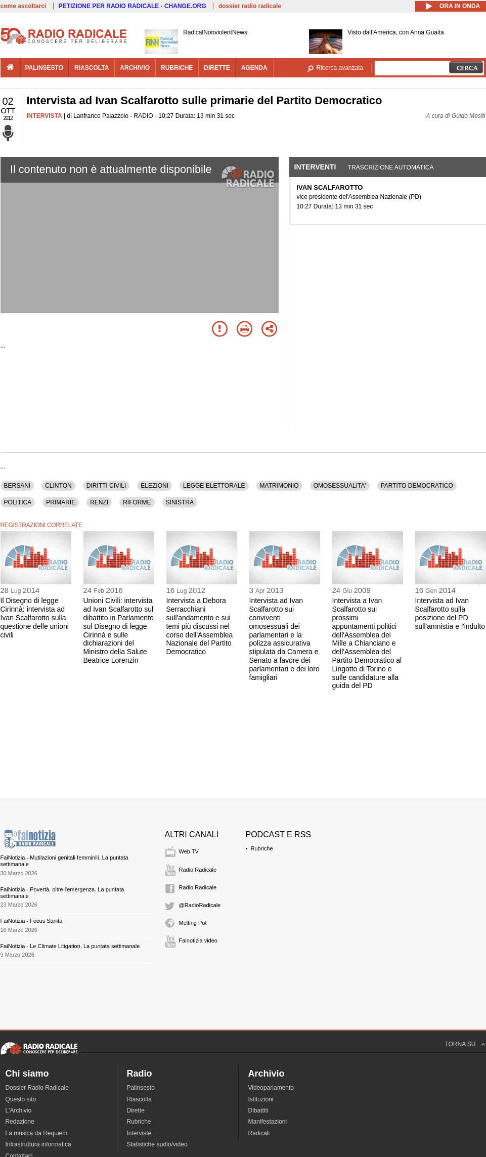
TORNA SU (460, 1044)
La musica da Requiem (37, 1133)
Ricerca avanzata (340, 67)
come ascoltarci (24, 6)
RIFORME (137, 502)
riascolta (91, 67)
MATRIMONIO (279, 485)
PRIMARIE (60, 502)
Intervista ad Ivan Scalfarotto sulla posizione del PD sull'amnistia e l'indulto (450, 613)
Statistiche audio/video (157, 1144)
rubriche (177, 67)
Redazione (20, 1121)
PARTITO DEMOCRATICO (417, 485)
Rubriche (262, 848)
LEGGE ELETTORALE (214, 485)
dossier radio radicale (249, 6)
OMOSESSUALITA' (340, 485)
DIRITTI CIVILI (106, 485)
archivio (135, 67)
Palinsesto (141, 1087)
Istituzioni (261, 1099)
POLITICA (18, 502)
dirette (217, 67)
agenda (254, 67)
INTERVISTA (44, 115)
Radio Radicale (198, 870)
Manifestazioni (267, 1121)
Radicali (259, 1133)
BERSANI (17, 485)
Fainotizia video (198, 940)
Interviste (139, 1133)
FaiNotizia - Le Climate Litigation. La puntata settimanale (70, 946)
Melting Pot (193, 923)
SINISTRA (180, 502)
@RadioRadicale (200, 905)
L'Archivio (19, 1110)
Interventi (315, 167)
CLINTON (58, 485)
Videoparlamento (271, 1087)
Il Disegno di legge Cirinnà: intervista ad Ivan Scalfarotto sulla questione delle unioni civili (35, 617)
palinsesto (44, 67)
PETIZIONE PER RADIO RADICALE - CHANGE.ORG (132, 6)
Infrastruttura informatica (38, 1144)
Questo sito (21, 1099)
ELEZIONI (154, 485)
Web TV (189, 851)
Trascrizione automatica (391, 167)
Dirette (136, 1110)
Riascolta (139, 1099)
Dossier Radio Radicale (37, 1087)
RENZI (99, 502)
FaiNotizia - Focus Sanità (32, 921)
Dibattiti (258, 1110)
